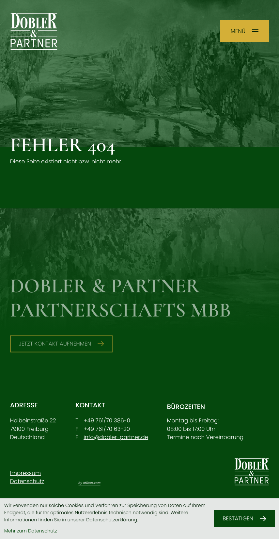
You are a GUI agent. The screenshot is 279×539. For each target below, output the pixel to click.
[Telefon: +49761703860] (107, 420)
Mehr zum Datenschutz (30, 531)
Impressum (25, 473)
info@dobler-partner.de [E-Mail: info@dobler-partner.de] (116, 437)
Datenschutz (27, 481)
